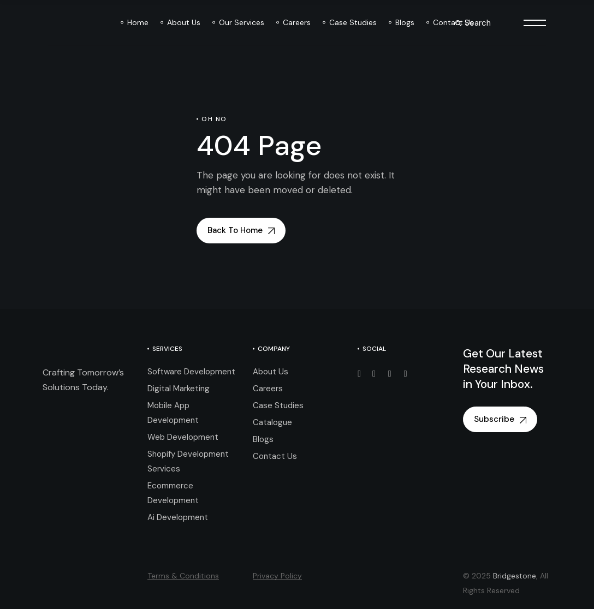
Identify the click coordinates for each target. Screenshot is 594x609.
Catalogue (272, 422)
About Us (270, 371)
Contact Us (275, 456)
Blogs (263, 439)
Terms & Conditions (183, 576)
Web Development (182, 437)
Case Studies (278, 405)
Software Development (191, 371)
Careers (268, 388)
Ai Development (177, 517)
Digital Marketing (178, 388)
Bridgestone (514, 576)
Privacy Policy (277, 576)
